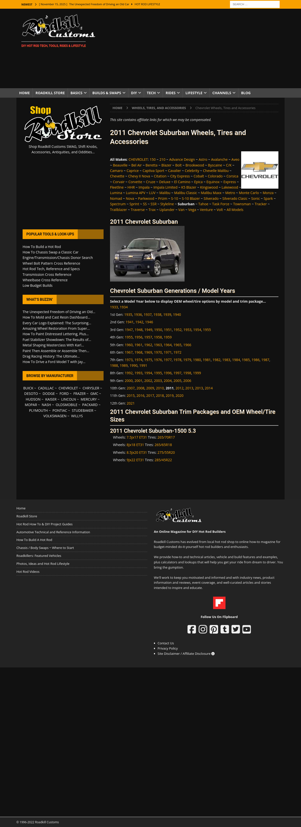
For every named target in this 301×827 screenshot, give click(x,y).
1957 (148, 337)
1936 (138, 314)
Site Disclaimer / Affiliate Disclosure (186, 653)
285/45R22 (163, 459)
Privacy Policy (168, 648)
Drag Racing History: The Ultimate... (51, 356)
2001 (138, 380)
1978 (178, 359)
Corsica (232, 176)
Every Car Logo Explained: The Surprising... (57, 323)
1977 (168, 359)
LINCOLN (68, 399)
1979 (187, 359)
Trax (152, 209)
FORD (64, 393)
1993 (138, 373)
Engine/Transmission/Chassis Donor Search (58, 257)
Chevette (117, 176)
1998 (187, 373)
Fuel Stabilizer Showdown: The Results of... (57, 339)
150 (153, 159)
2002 (148, 380)
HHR (131, 187)
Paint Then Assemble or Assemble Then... (56, 350)
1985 (246, 359)
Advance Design (182, 159)
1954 (197, 329)
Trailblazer (118, 209)
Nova (130, 198)
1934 (124, 307)
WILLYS (77, 416)
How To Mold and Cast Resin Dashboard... (56, 317)
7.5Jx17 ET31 (137, 437)
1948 (139, 329)
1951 (168, 329)
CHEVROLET (138, 159)
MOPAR (31, 404)
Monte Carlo (249, 192)
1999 (197, 373)
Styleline (167, 204)
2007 (131, 388)
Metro (230, 192)
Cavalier (174, 170)
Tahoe (203, 204)
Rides (171, 92)
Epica (198, 181)
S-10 (174, 198)
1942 (139, 322)
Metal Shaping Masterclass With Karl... (53, 345)
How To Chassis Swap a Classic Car (50, 252)
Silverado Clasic (234, 198)
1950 (158, 329)
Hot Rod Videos (27, 571)
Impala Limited (165, 187)
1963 (158, 344)
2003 (158, 380)
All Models (235, 209)
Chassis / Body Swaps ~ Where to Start (45, 547)
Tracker (261, 204)
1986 (256, 359)
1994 (148, 373)
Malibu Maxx (211, 192)
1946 (149, 322)
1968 (138, 352)
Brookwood (195, 165)
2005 (178, 380)
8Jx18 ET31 (135, 444)
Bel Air (136, 165)
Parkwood (146, 198)
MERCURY (89, 399)
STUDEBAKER (82, 410)
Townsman (242, 204)
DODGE (49, 393)
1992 (129, 373)
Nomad (116, 198)
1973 (129, 359)
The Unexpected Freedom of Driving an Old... (59, 311)
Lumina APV (135, 192)
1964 (168, 344)
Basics (76, 92)
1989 (124, 365)
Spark (268, 198)
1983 (226, 359)
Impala (144, 187)
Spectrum (118, 204)
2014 (209, 388)
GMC (94, 393)
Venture (206, 209)
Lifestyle (194, 92)
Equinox (213, 181)
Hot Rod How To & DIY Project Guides (44, 524)
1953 (187, 329)
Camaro (116, 170)
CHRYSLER (90, 388)
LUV (152, 192)
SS (145, 204)
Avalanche (219, 159)
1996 (168, 373)
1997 (178, 373)
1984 (236, 359)
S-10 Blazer (191, 198)
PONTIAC (59, 410)
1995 (158, 373)
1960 (129, 344)
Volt (220, 209)
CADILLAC (46, 388)
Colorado (215, 176)
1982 (217, 359)
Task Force (220, 204)
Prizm (162, 198)
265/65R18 (163, 444)
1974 (138, 359)
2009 (150, 388)
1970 (158, 352)
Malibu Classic (185, 192)
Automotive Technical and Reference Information (53, 532)
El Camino (182, 181)
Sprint (134, 204)
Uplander (167, 209)
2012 (180, 388)
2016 (140, 395)
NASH (46, 404)
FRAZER (80, 393)
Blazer (166, 165)
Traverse (138, 209)
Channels (221, 92)
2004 (168, 380)
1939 (167, 314)
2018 (160, 395)
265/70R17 (166, 437)
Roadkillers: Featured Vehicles (38, 555)
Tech (151, 92)
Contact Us (166, 643)
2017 (150, 395)
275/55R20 (166, 452)
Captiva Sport (153, 170)
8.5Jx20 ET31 (137, 452)
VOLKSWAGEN (55, 416)
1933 (114, 307)
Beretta (151, 165)
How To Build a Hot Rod (42, 246)
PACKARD (90, 404)
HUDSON (33, 399)
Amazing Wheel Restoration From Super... (56, 328)
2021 (131, 403)
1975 (148, 359)
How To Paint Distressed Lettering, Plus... (56, 333)
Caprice (133, 170)
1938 (157, 314)
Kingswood (209, 187)
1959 (168, 337)
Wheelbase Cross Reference (45, 280)
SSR (153, 204)
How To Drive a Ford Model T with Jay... (54, 361)
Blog (246, 92)
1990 (134, 365)
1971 (168, 352)
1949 (148, 329)
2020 (180, 395)
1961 (138, 344)
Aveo (235, 159)
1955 (207, 329)
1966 (187, 344)
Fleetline (117, 187)
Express (229, 181)
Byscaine (215, 165)
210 (162, 159)
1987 (265, 359)
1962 (148, 344)
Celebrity (192, 170)
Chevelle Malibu (215, 170)
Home (24, 92)
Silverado (211, 198)
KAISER (50, 399)
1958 (158, 337)
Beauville (120, 165)
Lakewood (230, 187)
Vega (192, 209)
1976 (158, 359)
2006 (187, 380)
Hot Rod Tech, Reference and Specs (51, 268)
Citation (160, 176)
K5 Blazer (188, 187)
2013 (189, 388)
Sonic (255, 198)
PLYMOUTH (38, 410)
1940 (177, 314)
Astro (203, 159)
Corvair (119, 181)
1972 (178, 352)
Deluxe (164, 181)
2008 (140, 388)
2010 (160, 388)
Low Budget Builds (37, 285)
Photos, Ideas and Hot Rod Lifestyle (42, 563)
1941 (130, 322)
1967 (129, 352)
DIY (134, 92)
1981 (207, 359)
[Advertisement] (194, 48)
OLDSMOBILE (66, 404)
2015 (131, 395)
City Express (180, 176)
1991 (143, 365)
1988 (114, 365)
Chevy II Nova (139, 176)
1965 (178, 344)
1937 (148, 314)
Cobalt (198, 176)
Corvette (135, 181)
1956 (138, 337)
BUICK (28, 388)
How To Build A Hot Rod (34, 540)
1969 (148, 352)
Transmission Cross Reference (47, 274)
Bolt (178, 165)
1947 (129, 329)
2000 (129, 380)
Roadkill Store (50, 92)
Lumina (116, 192)
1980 (197, 359)
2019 (170, 395)
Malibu (164, 192)
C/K (229, 165)
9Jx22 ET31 (135, 459)
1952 (178, 329)
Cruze (150, 181)
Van (181, 209)
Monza (268, 192)
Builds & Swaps (106, 92)
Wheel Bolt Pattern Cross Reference (51, 263)
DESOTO (31, 393)
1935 (128, 314)
